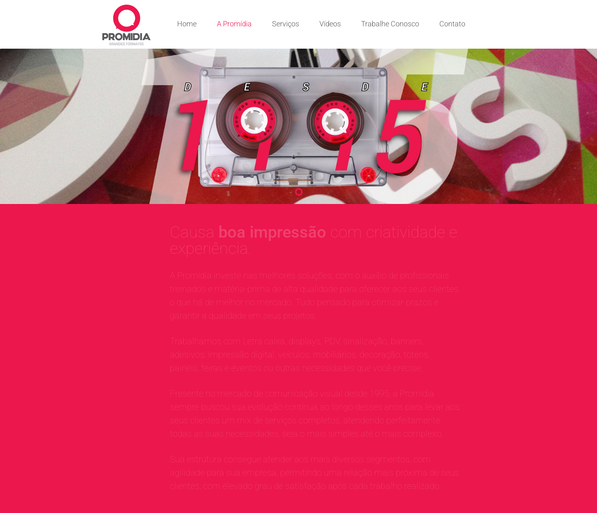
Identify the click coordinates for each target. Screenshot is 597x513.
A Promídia (234, 24)
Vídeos (330, 24)
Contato (452, 24)
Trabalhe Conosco (390, 24)
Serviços (285, 24)
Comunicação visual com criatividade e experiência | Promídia (126, 24)
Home (187, 24)
